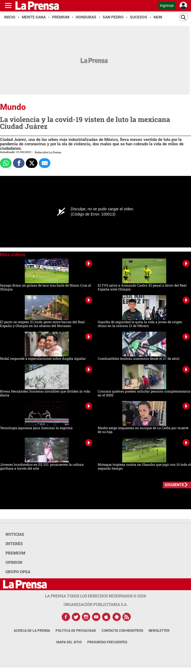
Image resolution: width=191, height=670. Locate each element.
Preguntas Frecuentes (107, 642)
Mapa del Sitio (69, 642)
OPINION (14, 562)
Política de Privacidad (76, 631)
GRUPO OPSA (18, 571)
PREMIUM (15, 552)
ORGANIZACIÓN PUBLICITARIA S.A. (95, 604)
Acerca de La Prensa (32, 631)
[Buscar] (183, 17)
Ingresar (167, 5)
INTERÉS (14, 543)
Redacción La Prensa (48, 152)
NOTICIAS (15, 534)
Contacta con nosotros (122, 631)
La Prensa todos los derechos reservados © (95, 595)
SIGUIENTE (174, 485)
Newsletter (159, 631)
